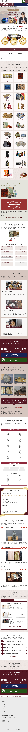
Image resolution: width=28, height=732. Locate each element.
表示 (14, 49)
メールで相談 (21, 4)
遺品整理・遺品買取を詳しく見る (13, 217)
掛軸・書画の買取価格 (18, 249)
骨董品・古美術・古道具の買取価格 (6, 246)
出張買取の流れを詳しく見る (13, 626)
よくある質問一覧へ (13, 656)
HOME (2, 696)
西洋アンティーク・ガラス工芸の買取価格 (20, 257)
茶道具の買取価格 (4, 260)
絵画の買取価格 (3, 249)
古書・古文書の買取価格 (5, 262)
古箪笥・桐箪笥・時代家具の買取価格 (20, 246)
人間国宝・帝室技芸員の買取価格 (6, 256)
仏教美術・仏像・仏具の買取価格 (20, 251)
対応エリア (6, 696)
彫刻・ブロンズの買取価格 (5, 251)
